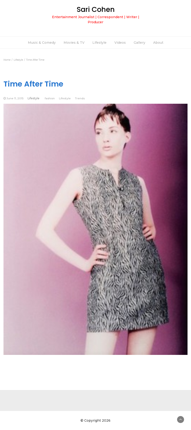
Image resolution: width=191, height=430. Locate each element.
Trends (80, 98)
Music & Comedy (42, 42)
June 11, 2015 (14, 98)
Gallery (139, 42)
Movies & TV (74, 42)
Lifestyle (99, 42)
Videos (120, 42)
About (158, 42)
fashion (50, 98)
